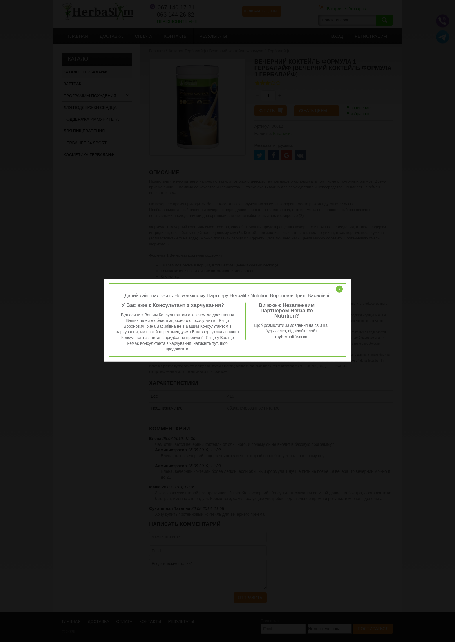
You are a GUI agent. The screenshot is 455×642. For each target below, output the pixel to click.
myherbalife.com (291, 336)
